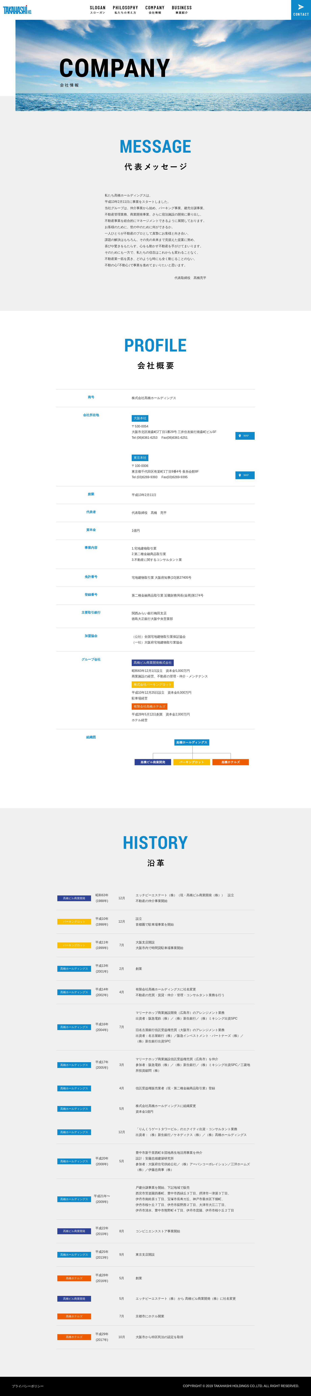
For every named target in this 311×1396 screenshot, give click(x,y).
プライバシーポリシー (28, 1386)
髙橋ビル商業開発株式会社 (153, 662)
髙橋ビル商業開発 (74, 898)
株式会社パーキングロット (153, 684)
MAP (244, 436)
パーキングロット (74, 921)
